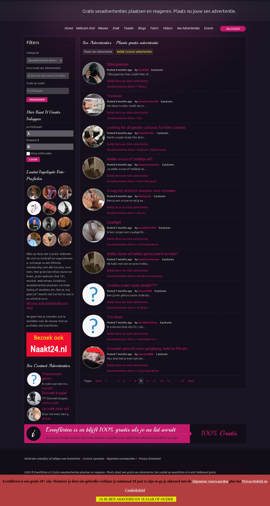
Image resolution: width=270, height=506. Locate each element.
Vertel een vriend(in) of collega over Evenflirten (52, 458)
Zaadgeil (114, 222)
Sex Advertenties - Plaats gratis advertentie (120, 42)
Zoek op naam (35, 83)
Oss (139, 118)
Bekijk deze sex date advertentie (127, 81)
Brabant (142, 307)
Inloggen (233, 28)
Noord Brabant (147, 181)
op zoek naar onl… (57, 409)
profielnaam (34, 126)
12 (161, 380)
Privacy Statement (150, 458)
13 (168, 380)
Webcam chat (85, 28)
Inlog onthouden (39, 153)
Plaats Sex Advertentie (98, 51)
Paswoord (32, 140)
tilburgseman (117, 64)
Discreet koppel (54, 393)
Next (191, 380)
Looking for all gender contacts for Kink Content (146, 127)
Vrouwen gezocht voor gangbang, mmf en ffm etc (147, 349)
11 (154, 380)
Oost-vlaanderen (148, 370)
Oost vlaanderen (148, 244)
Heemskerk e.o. (147, 339)
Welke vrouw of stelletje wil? (129, 159)
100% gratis (219, 433)
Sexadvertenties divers (121, 86)
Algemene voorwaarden (121, 458)
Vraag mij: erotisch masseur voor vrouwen (141, 191)
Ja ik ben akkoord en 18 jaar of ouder (136, 499)
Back (99, 380)
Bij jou (141, 212)
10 (147, 380)
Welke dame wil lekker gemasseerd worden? (142, 254)
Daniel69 (47, 388)
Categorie (32, 52)
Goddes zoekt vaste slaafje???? (132, 285)
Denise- (46, 418)
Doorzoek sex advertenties (43, 68)
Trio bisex (115, 317)
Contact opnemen (93, 458)
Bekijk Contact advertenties (134, 51)
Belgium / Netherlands (151, 149)
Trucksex (114, 96)
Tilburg (141, 86)
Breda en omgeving (149, 276)
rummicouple (50, 402)
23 (182, 380)
